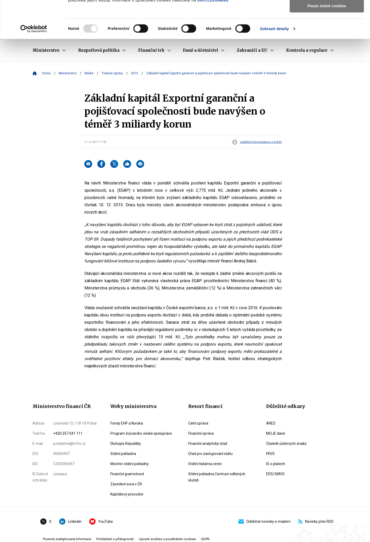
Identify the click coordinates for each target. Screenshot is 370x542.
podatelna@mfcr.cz (69, 443)
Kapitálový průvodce (126, 494)
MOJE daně (275, 433)
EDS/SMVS (275, 474)
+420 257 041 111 (68, 433)
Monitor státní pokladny (129, 464)
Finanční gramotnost (127, 474)
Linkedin (70, 521)
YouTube (101, 521)
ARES (270, 423)
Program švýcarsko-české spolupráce (141, 433)
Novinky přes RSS (316, 521)
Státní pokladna (123, 454)
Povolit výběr (326, 28)
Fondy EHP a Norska (126, 423)
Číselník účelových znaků (286, 443)
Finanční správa (201, 433)
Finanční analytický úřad (207, 443)
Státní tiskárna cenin (205, 464)
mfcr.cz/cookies (212, 37)
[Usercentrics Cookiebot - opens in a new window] (33, 66)
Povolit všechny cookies (326, 13)
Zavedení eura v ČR (126, 484)
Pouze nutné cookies (326, 43)
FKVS (270, 454)
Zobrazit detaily (274, 66)
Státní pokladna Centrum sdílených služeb (216, 477)
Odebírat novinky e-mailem (264, 521)
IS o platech (275, 464)
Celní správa (198, 423)
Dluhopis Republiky (125, 443)
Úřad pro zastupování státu (210, 454)
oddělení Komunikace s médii (261, 142)
